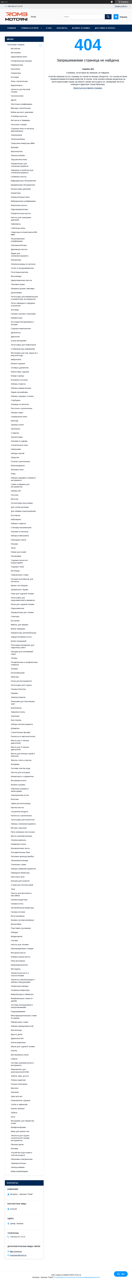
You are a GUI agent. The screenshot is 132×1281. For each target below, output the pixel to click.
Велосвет (15, 799)
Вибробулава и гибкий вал (22, 994)
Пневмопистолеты (18, 844)
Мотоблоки (15, 49)
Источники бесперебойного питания (22, 323)
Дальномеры (16, 293)
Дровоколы (16, 333)
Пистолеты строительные (21, 408)
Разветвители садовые (20, 1100)
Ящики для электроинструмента (19, 254)
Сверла (14, 1059)
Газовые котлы (17, 904)
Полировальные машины (21, 61)
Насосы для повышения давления (21, 218)
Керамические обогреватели (23, 185)
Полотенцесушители (19, 272)
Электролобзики (18, 155)
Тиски (13, 548)
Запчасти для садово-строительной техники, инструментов (20, 1138)
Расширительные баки (20, 852)
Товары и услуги (29, 28)
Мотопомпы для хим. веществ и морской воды (24, 354)
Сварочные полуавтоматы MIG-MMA (24, 233)
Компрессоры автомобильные (23, 633)
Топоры (14, 658)
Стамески (15, 433)
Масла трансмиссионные (21, 836)
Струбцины (15, 400)
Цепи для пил (16, 1096)
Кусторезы (15, 621)
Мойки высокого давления (22, 112)
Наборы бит (16, 491)
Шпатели (14, 1088)
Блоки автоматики (18, 341)
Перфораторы (17, 65)
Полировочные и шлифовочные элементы (24, 663)
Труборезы (15, 429)
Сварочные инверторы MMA (23, 143)
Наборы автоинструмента (22, 724)
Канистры (15, 677)
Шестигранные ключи (20, 1055)
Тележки (14, 669)
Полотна (14, 495)
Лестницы (15, 310)
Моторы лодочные (19, 828)
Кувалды (14, 421)
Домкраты (15, 728)
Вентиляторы (16, 1030)
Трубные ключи (17, 425)
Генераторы (16, 73)
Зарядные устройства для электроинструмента (22, 171)
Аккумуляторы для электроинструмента (19, 165)
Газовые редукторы (19, 900)
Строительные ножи (19, 445)
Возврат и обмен (81, 28)
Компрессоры (16, 318)
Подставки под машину (21, 928)
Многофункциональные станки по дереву (24, 1017)
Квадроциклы (16, 936)
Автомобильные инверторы (22, 908)
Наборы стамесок (18, 523)
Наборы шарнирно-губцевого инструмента (23, 479)
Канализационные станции (22, 949)
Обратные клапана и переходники (20, 790)
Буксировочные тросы (20, 848)
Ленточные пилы (18, 877)
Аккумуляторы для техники (22, 612)
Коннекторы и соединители (22, 776)
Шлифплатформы (18, 1127)
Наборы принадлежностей (22, 1026)
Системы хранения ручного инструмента (22, 1064)
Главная (11, 28)
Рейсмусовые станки (19, 1022)
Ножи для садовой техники (22, 594)
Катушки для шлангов (20, 881)
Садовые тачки (17, 567)
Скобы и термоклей (19, 1104)
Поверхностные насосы (21, 213)
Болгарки (15, 77)
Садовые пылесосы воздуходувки (19, 561)
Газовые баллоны (18, 689)
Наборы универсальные (21, 388)
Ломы (13, 474)
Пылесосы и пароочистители (23, 736)
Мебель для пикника (19, 625)
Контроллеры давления (21, 189)
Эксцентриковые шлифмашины (18, 240)
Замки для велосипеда (20, 803)
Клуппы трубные (18, 1109)
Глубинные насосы (19, 177)
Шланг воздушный (18, 641)
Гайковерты (16, 224)
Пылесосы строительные (21, 816)
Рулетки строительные (20, 461)
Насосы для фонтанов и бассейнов (21, 894)
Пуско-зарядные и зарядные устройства (23, 304)
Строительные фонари (20, 732)
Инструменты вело (19, 780)
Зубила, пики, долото (20, 1076)
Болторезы (15, 515)
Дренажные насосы (19, 249)
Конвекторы (16, 193)
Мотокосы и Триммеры (20, 120)
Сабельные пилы (18, 228)
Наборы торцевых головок (22, 396)
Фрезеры (14, 147)
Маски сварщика (18, 629)
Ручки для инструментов (21, 681)
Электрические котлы (20, 795)
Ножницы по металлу (20, 404)
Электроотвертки (18, 697)
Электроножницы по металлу (23, 264)
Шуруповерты (16, 85)
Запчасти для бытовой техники (20, 90)
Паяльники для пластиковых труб (23, 702)
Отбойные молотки (19, 116)
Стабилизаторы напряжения (23, 349)
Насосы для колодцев (20, 772)
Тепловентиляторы (19, 245)
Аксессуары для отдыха (21, 685)
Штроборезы (16, 708)
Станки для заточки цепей (22, 885)
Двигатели (15, 337)
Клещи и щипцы (17, 376)
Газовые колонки (18, 912)
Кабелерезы (16, 519)
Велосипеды (16, 276)
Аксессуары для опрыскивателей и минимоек (23, 599)
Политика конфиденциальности (87, 1277)
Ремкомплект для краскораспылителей (20, 1070)
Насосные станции (19, 124)
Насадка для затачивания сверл (22, 653)
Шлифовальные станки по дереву (22, 999)
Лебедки (14, 932)
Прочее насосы (17, 807)
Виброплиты (16, 359)
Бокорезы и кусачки (19, 380)
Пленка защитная (18, 1080)
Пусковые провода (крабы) (22, 856)
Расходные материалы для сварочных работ (22, 646)
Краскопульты (17, 151)
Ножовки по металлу (19, 532)
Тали (13, 889)
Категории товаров (16, 45)
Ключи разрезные (18, 1042)
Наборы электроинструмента (23, 824)
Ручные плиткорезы (19, 1084)
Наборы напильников (20, 536)
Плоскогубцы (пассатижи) (22, 503)
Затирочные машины (19, 986)
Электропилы (16, 135)
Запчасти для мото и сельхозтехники (20, 974)
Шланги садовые (18, 364)
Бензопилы (15, 69)
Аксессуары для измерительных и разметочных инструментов (24, 298)
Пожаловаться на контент (64, 1277)
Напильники (16, 449)
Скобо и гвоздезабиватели (22, 268)
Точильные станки (18, 865)
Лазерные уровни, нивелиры (22, 289)
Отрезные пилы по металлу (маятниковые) (22, 130)
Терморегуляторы (18, 1163)
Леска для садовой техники (22, 604)
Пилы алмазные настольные (23, 832)
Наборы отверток (18, 384)
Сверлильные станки (19, 575)
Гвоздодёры (16, 556)
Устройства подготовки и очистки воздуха (21, 1154)
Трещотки (15, 457)
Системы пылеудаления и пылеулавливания (22, 1006)
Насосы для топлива (20, 944)
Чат (120, 1274)
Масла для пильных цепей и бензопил (23, 755)
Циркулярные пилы (19, 57)
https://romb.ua (16, 1251)
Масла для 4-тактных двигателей (20, 748)
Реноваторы (16, 260)
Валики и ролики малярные (22, 920)
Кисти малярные (18, 916)
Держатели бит (17, 1038)
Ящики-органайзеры (19, 392)
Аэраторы (15, 716)
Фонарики (15, 764)
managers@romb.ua (18, 1255)
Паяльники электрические (21, 1159)
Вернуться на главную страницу (88, 88)
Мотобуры (15, 571)
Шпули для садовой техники (23, 1046)
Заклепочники (16, 437)
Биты (13, 1117)
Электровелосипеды (19, 860)
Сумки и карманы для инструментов (20, 485)
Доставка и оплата (105, 28)
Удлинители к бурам (19, 590)
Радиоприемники (18, 1012)
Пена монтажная (18, 961)
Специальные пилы (19, 417)
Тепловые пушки (18, 284)
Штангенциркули (18, 466)
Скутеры (14, 940)
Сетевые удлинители (19, 368)
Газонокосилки (17, 96)
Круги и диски (16, 1034)
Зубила (14, 1113)
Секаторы (15, 616)
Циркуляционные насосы (21, 280)
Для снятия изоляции (20, 507)
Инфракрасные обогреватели (23, 181)
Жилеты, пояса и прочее (21, 760)
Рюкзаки (14, 544)
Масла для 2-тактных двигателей (20, 741)
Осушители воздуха (19, 812)
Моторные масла (18, 953)
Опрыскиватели (17, 608)
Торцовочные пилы (19, 159)
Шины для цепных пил (20, 1131)
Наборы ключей (17, 453)
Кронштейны (16, 924)
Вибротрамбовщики (19, 1171)
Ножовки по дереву (19, 441)
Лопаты (14, 1051)
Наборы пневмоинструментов (23, 869)
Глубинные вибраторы (20, 990)
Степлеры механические (21, 528)
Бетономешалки (18, 673)
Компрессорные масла (20, 957)
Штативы (14, 1149)
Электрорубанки (18, 139)
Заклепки (15, 1092)
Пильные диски (17, 1144)
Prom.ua (78, 1275)
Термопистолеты (18, 712)
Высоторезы (16, 720)
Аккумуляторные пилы (20, 197)
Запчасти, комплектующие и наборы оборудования (22, 981)
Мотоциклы (15, 969)
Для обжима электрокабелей (23, 511)
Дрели (13, 100)
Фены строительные (19, 81)
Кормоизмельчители (19, 965)
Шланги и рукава (18, 785)
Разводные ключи (18, 540)
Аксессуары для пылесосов (22, 820)
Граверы (14, 693)
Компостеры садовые (20, 372)
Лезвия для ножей (18, 552)
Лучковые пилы (17, 470)
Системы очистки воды (20, 768)
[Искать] (108, 16)
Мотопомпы (16, 53)
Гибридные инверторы (20, 873)
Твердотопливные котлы (21, 637)
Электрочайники (18, 1167)
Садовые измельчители (21, 329)
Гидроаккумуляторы (19, 209)
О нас (49, 28)
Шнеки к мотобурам (19, 585)
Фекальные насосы (19, 205)
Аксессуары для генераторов (23, 345)
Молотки (14, 499)
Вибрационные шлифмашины (23, 201)
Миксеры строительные (21, 108)
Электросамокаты (18, 840)
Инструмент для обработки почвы (22, 1122)
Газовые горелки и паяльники (23, 314)
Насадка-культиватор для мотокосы (22, 580)
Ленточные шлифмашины (21, 104)
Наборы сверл (17, 413)
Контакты (62, 28)
